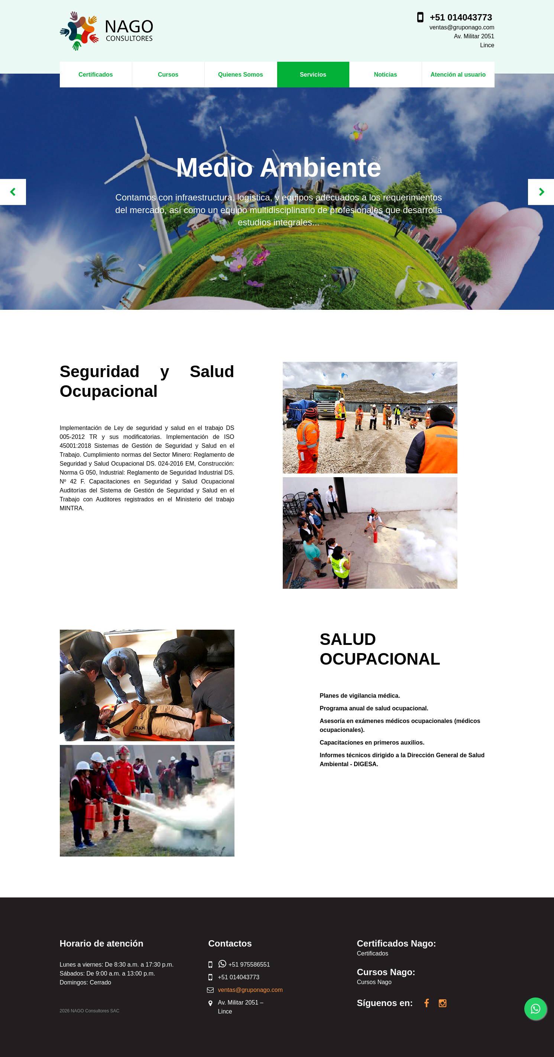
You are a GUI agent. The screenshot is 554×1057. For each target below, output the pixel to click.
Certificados (95, 74)
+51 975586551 (244, 964)
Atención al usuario (458, 74)
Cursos (168, 74)
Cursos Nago (374, 982)
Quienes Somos (240, 74)
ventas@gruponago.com (462, 27)
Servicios (313, 74)
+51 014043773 (461, 17)
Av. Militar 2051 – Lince (240, 1007)
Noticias (385, 74)
